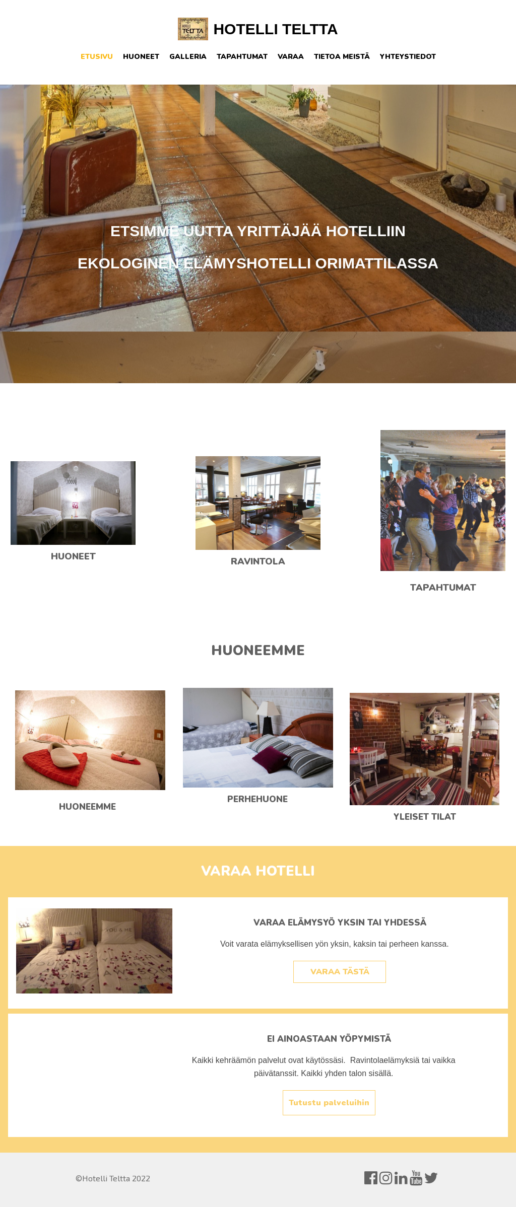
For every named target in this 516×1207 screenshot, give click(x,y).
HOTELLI (245, 29)
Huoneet (141, 56)
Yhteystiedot (408, 56)
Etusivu (97, 56)
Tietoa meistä (342, 56)
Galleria (188, 56)
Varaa (291, 56)
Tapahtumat (242, 56)
